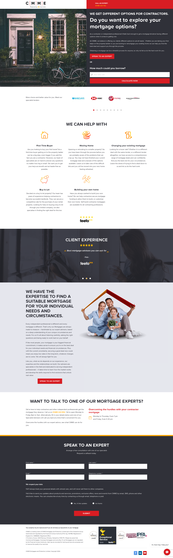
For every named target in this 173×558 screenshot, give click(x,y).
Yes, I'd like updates (79, 503)
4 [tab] (103, 110)
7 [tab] (114, 110)
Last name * (118, 465)
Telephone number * (118, 476)
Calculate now (130, 81)
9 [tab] (121, 110)
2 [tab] (97, 110)
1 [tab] (93, 110)
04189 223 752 (100, 6)
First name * (55, 465)
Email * (55, 476)
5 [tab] (107, 110)
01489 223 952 (59, 412)
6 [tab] (110, 110)
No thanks (97, 503)
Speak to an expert (102, 56)
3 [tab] (100, 110)
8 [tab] (117, 110)
